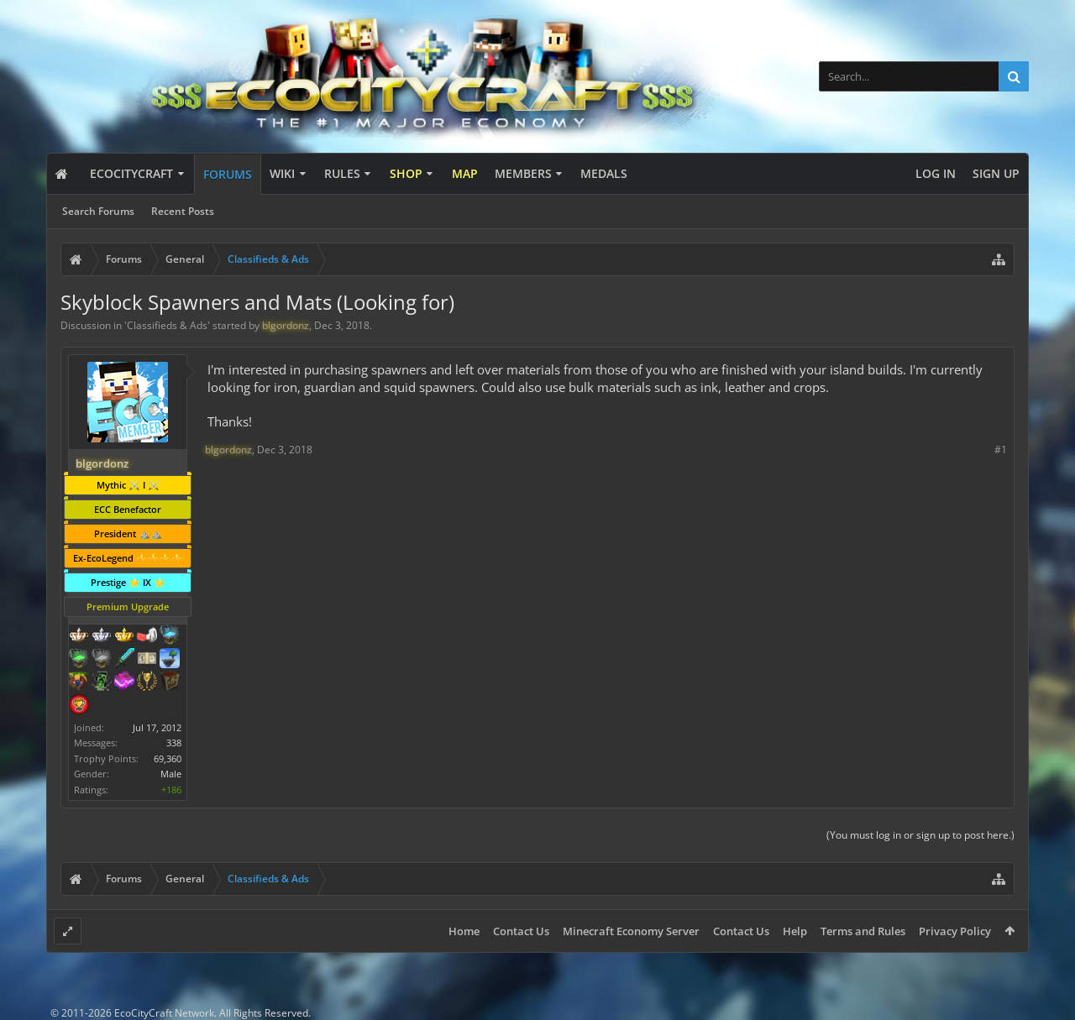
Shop (406, 173)
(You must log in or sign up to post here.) (920, 835)
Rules (342, 173)
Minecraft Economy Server (631, 931)
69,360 (167, 758)
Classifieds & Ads (167, 325)
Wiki (282, 173)
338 (173, 742)
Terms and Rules (863, 931)
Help (795, 931)
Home (464, 931)
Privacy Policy (955, 931)
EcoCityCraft (131, 173)
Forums (227, 174)
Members (523, 173)
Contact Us (521, 931)
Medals (603, 173)
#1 (1000, 449)
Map (465, 173)
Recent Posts (182, 211)
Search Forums (98, 211)
